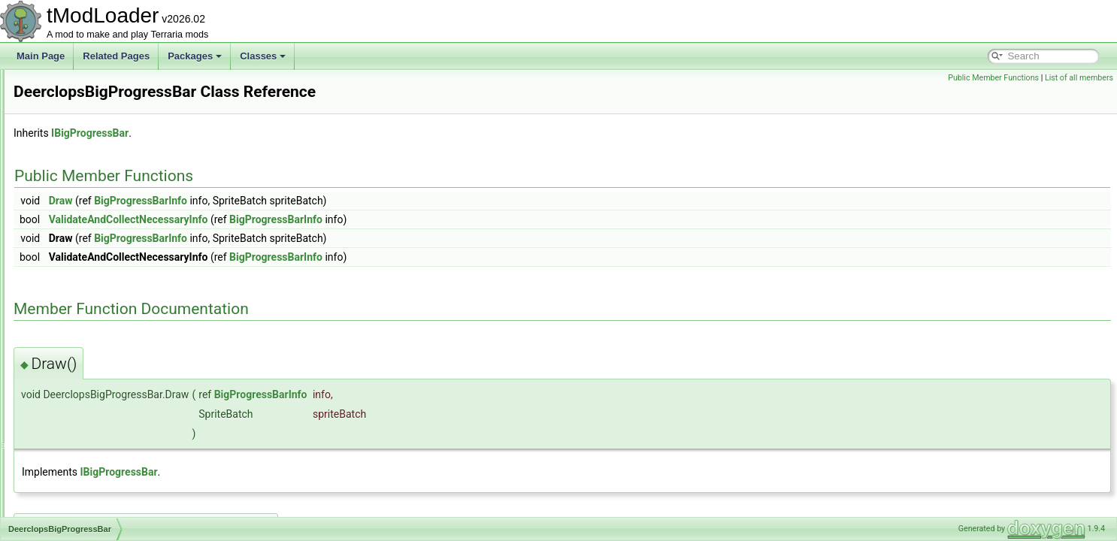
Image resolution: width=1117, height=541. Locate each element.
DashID (65, 185)
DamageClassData (88, 152)
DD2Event (70, 201)
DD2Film (67, 218)
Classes (263, 56)
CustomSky (72, 102)
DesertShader (77, 482)
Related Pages (116, 56)
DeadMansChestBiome (96, 251)
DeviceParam (77, 515)
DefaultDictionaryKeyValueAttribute (120, 350)
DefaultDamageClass (92, 333)
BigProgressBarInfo (328, 201)
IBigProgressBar (277, 133)
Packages (195, 56)
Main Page (41, 56)
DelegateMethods (85, 383)
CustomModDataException (103, 85)
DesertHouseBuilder (90, 466)
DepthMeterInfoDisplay (95, 399)
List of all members (1079, 78)
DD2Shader (73, 234)
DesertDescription (85, 433)
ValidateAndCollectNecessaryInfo (316, 219)
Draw (249, 201)
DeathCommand (82, 267)
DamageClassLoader (92, 168)
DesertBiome (75, 416)
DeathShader (76, 284)
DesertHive (72, 449)
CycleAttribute (78, 118)
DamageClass (78, 135)
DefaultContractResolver (99, 317)
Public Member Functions (993, 78)
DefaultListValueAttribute (99, 366)
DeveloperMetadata (89, 499)
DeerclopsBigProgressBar (101, 300)
